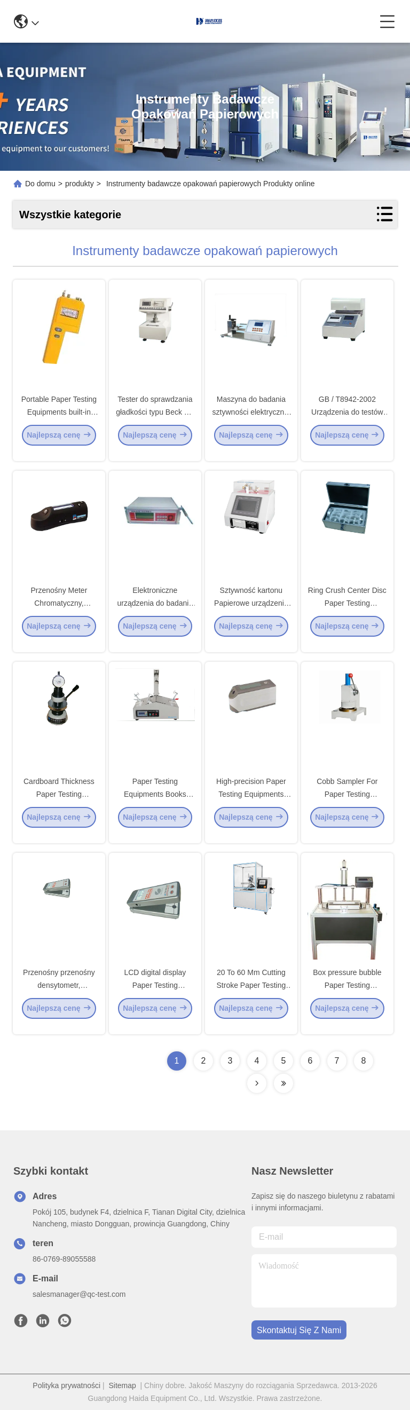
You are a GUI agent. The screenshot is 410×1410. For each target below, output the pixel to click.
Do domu (40, 183)
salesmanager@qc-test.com (79, 1294)
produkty (79, 183)
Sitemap (122, 1385)
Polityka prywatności (66, 1385)
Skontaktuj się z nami (299, 1330)
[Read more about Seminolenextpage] (256, 1083)
